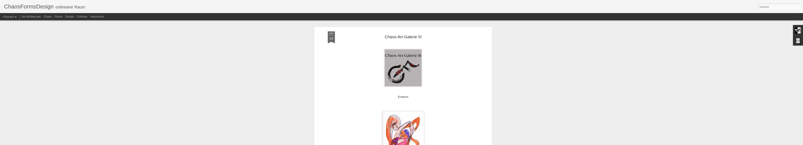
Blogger (450, 143)
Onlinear (82, 16)
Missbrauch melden (465, 143)
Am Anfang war (31, 16)
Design (69, 16)
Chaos (48, 16)
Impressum (97, 16)
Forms (59, 16)
